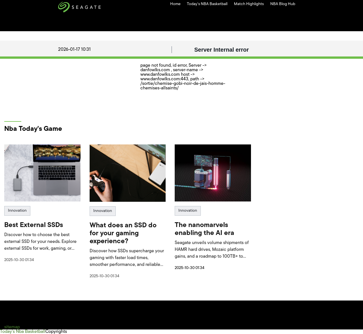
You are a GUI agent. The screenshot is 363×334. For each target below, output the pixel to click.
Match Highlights (249, 4)
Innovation (17, 211)
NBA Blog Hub (282, 4)
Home (175, 4)
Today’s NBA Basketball (207, 4)
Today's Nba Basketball (22, 331)
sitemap (12, 327)
